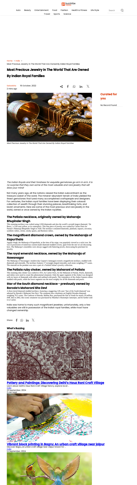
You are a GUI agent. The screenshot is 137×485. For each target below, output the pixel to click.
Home (10, 60)
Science (67, 14)
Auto (18, 10)
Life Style (95, 10)
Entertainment (42, 10)
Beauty (27, 10)
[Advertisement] (68, 37)
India (17, 60)
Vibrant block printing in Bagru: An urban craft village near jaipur (56, 444)
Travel (47, 14)
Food (54, 10)
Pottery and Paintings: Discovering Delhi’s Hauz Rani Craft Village (55, 383)
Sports (57, 14)
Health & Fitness (79, 10)
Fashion (64, 10)
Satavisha (11, 85)
